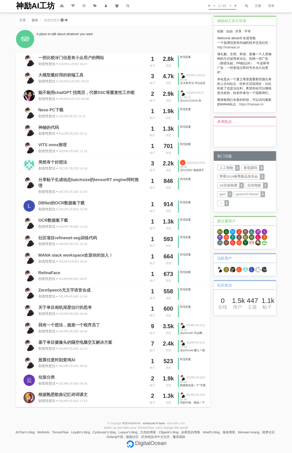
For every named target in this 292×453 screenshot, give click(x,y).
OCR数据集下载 (53, 220)
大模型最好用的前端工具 (60, 75)
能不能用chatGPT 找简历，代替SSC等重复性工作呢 (86, 92)
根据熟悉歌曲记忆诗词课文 (63, 394)
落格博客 (228, 432)
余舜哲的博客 (190, 432)
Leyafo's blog (80, 432)
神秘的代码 (48, 127)
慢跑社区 (132, 437)
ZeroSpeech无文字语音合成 (64, 290)
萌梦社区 (268, 432)
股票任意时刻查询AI (56, 360)
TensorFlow (60, 432)
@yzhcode (186, 333)
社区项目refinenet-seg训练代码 (67, 238)
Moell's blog (211, 432)
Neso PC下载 (50, 110)
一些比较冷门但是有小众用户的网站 (71, 57)
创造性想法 (46, 64)
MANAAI (43, 432)
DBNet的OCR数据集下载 (61, 203)
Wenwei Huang (249, 432)
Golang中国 (115, 437)
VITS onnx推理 (52, 145)
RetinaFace (49, 273)
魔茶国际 (179, 437)
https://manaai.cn (251, 104)
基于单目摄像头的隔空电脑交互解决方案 (75, 342)
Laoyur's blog (128, 432)
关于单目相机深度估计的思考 (65, 307)
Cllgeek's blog (169, 432)
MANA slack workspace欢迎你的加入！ (75, 255)
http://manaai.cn (228, 47)
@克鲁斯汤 (187, 83)
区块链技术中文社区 (155, 437)
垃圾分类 (46, 377)
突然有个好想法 (52, 162)
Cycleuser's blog (104, 432)
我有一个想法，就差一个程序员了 (69, 325)
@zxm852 (186, 170)
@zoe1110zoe (189, 100)
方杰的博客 (148, 432)
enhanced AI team (154, 423)
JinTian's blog (25, 432)
